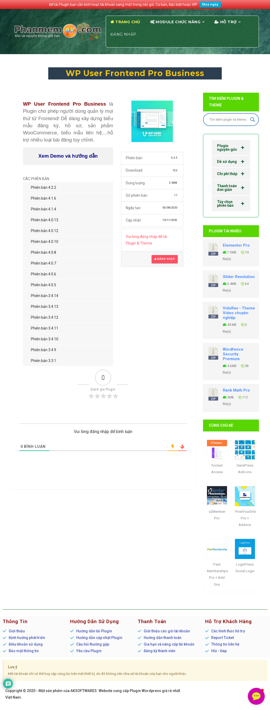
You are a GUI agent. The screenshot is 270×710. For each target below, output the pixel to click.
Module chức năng (178, 22)
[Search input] (229, 119)
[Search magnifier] (252, 119)
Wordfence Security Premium (233, 354)
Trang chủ (127, 22)
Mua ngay (210, 4)
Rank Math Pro (236, 390)
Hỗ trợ (228, 22)
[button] (256, 696)
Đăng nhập (123, 34)
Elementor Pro (236, 245)
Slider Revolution (239, 276)
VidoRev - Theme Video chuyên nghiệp (239, 313)
